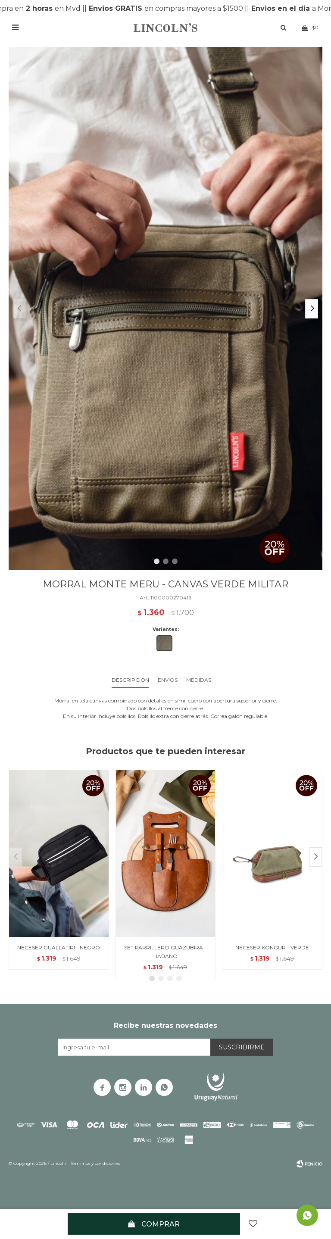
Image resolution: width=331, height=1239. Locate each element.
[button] (311, 308)
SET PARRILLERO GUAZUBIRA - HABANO (165, 951)
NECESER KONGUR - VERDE (272, 947)
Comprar (160, 1224)
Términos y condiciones (95, 1163)
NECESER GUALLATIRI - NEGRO (58, 947)
